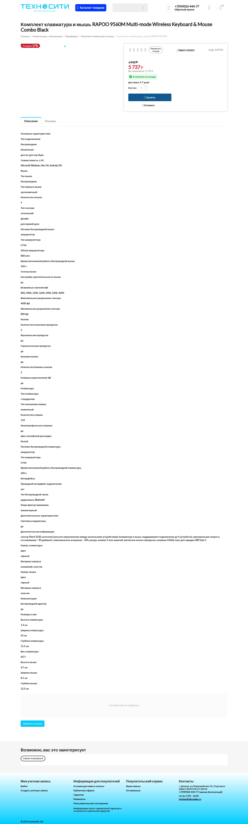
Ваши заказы (133, 786)
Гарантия (78, 794)
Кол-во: (132, 88)
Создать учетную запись (34, 790)
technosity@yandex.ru (190, 799)
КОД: (211, 50)
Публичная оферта (83, 790)
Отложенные (133, 790)
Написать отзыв (156, 49)
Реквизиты (79, 799)
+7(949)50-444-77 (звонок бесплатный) (200, 792)
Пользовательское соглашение (90, 803)
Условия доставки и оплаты (88, 786)
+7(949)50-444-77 (187, 6)
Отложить (148, 105)
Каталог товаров (92, 7)
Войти (24, 786)
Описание (31, 121)
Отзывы (50, 121)
